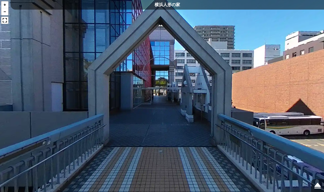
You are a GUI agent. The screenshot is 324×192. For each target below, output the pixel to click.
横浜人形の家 (167, 4)
